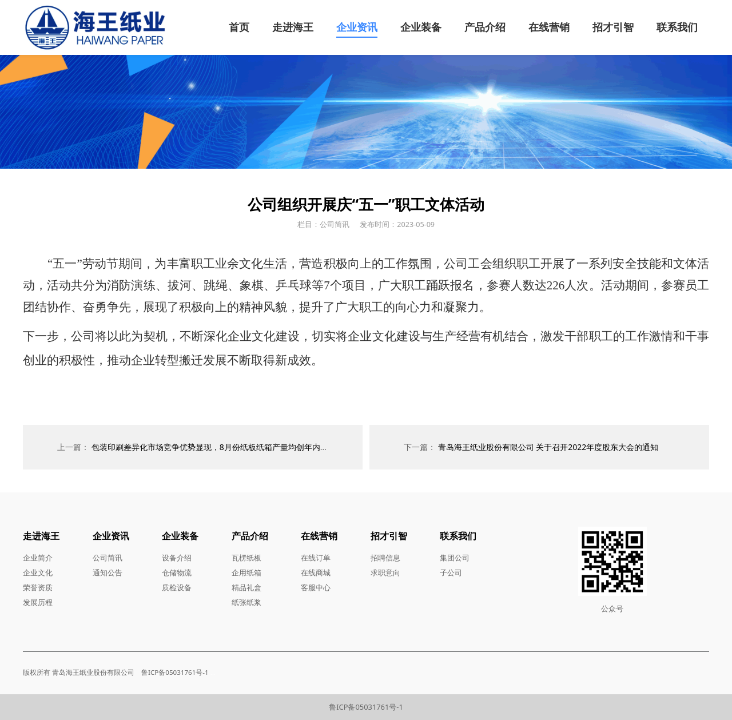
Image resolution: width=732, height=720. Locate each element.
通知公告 (107, 572)
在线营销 (549, 27)
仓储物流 (177, 572)
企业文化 (38, 572)
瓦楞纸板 (246, 557)
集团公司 (455, 557)
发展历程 (38, 602)
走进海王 (292, 27)
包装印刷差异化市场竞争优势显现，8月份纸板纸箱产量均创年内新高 (214, 446)
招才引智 (613, 27)
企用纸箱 (246, 572)
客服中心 (316, 587)
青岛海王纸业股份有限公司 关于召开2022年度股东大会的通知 (548, 446)
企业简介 (38, 557)
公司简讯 (107, 557)
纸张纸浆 (246, 602)
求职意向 (385, 572)
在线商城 (316, 572)
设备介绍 (177, 557)
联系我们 (677, 27)
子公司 (451, 572)
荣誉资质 (38, 587)
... (213, 672)
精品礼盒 (246, 587)
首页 (239, 27)
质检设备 (177, 587)
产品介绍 (485, 27)
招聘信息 (385, 557)
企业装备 (420, 27)
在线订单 (316, 557)
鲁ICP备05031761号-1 (366, 707)
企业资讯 (356, 27)
